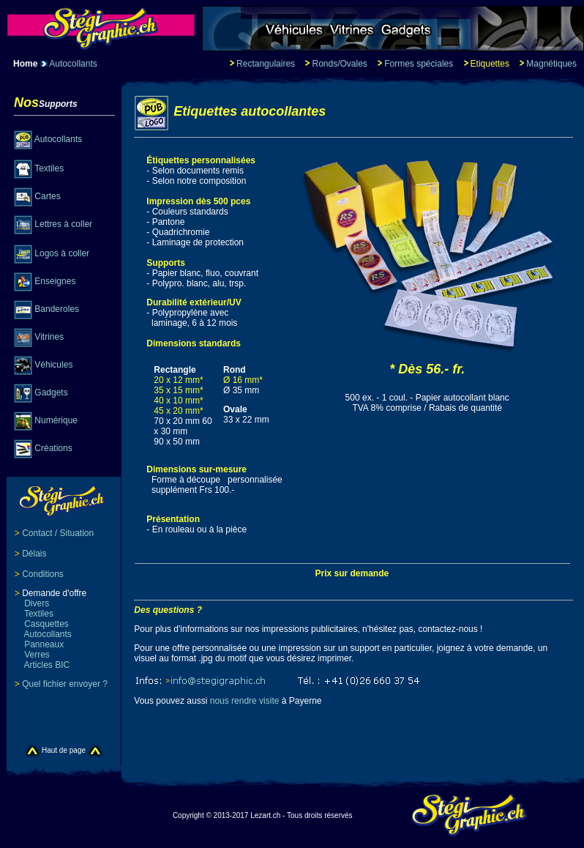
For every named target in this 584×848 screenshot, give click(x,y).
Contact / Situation (58, 533)
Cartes (47, 196)
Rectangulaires (265, 64)
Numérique (56, 420)
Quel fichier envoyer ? (65, 684)
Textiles (49, 168)
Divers (32, 603)
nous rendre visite (245, 701)
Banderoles (56, 309)
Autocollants (73, 64)
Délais (34, 553)
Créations (53, 448)
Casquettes (42, 624)
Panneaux (39, 644)
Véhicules (53, 365)
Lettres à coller (63, 224)
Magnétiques (551, 64)
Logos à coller (61, 253)
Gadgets (50, 392)
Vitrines (49, 337)
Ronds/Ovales (339, 64)
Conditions (43, 574)
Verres (32, 655)
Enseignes (54, 281)
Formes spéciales (419, 64)
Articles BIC (42, 665)
